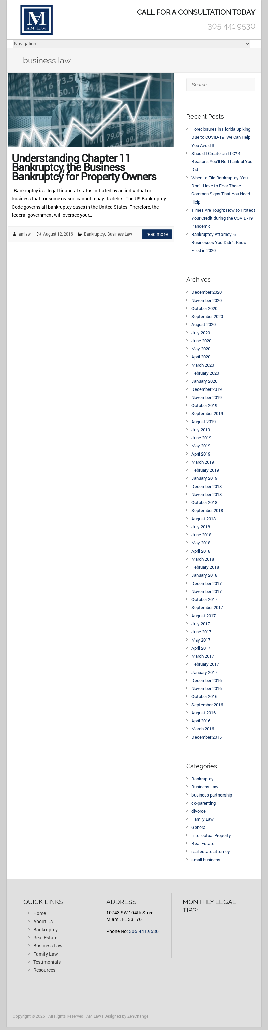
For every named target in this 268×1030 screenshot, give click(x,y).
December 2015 (206, 737)
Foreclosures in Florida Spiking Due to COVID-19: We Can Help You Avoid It (220, 137)
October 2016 (204, 696)
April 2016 (200, 721)
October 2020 (204, 308)
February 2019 (205, 470)
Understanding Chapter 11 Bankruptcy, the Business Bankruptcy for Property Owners (84, 166)
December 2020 (206, 292)
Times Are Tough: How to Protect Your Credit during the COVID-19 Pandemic (223, 218)
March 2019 (202, 462)
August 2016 (203, 713)
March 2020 (202, 365)
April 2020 (200, 357)
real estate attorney (210, 851)
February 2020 (205, 373)
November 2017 (206, 591)
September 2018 (207, 510)
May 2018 (200, 543)
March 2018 (202, 559)
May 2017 (200, 640)
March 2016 (202, 729)
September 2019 (207, 413)
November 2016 (206, 688)
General (198, 827)
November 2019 (206, 397)
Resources (44, 970)
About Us (43, 921)
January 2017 (204, 672)
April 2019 (200, 454)
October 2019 (204, 405)
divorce (198, 811)
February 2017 (205, 664)
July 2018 (200, 527)
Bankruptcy (94, 234)
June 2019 (201, 438)
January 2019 (204, 478)
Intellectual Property (211, 835)
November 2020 (206, 300)
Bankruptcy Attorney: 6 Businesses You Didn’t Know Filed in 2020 (219, 242)
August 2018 (203, 519)
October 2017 (204, 599)
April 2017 (200, 648)
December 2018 (206, 486)
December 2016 (206, 680)
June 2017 (201, 632)
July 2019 (200, 430)
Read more (157, 234)
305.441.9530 (144, 931)
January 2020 (204, 381)
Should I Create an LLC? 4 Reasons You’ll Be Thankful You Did (221, 161)
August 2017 (203, 616)
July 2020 (200, 333)
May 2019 (200, 446)
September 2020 (207, 316)
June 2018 (201, 535)
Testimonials (47, 962)
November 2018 (206, 494)
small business (205, 859)
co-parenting (203, 803)
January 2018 (204, 575)
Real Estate (202, 843)
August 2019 (203, 421)
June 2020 (201, 341)
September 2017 (207, 607)
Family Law (202, 819)
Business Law (119, 234)
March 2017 (202, 656)
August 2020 (203, 324)
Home (39, 913)
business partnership (211, 795)
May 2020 (200, 349)
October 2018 (204, 502)
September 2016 (207, 704)
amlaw (25, 234)
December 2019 (206, 389)
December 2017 (206, 583)
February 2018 (205, 567)
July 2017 (200, 624)
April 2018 (200, 551)
